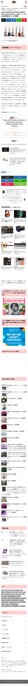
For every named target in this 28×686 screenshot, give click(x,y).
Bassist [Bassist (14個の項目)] (6, 591)
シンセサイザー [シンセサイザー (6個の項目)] (12, 603)
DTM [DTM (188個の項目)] (21, 591)
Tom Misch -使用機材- (13, 497)
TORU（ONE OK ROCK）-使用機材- (16, 462)
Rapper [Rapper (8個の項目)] (11, 595)
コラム (5, 630)
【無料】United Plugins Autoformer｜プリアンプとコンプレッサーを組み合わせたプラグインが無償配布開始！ (16, 455)
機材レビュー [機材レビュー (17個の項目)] (22, 607)
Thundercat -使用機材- (13, 437)
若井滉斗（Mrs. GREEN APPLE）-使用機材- (16, 468)
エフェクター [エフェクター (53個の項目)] (4, 599)
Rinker (16, 127)
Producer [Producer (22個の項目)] (7, 595)
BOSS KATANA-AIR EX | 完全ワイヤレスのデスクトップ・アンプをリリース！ (13, 565)
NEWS (4, 622)
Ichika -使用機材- (11, 480)
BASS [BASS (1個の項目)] (3, 591)
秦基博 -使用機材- (12, 474)
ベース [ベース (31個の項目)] (3, 605)
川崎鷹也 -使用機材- (12, 405)
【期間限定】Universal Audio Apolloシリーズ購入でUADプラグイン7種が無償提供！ (13, 543)
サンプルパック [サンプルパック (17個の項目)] (5, 603)
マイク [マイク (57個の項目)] (7, 605)
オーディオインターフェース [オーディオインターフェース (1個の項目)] (14, 599)
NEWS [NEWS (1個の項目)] (17, 593)
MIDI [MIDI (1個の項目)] (13, 593)
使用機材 (6, 639)
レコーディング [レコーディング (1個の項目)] (15, 607)
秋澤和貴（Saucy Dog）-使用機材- (16, 418)
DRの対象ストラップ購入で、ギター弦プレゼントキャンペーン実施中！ (13, 534)
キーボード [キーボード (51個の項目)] (23, 599)
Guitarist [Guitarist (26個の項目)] (3, 593)
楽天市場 (14, 134)
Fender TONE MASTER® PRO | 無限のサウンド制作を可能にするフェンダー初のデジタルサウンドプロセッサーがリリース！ (13, 576)
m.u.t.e (13, 682)
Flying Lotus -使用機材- (13, 424)
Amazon (14, 131)
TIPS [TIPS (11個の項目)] (23, 595)
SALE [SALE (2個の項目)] (16, 595)
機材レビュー (6, 648)
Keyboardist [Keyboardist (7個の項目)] (8, 593)
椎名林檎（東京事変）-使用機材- (16, 431)
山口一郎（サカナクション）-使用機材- (17, 518)
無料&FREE (6, 652)
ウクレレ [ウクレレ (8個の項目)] (18, 597)
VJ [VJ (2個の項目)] (2, 597)
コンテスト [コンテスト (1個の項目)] (8, 601)
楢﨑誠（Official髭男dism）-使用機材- (16, 412)
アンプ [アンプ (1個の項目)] (5, 597)
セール (5, 635)
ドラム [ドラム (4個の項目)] (18, 603)
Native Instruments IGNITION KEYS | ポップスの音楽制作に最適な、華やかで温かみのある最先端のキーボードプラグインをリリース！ (16, 447)
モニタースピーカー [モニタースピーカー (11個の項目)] (14, 605)
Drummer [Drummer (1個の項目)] (17, 591)
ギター (9, 172)
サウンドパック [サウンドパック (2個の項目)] (14, 601)
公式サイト (10, 112)
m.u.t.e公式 (9, 670)
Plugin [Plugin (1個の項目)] (3, 595)
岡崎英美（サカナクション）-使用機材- (17, 392)
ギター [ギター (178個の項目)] (3, 601)
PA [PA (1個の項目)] (20, 593)
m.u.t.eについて (7, 617)
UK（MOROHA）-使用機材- (14, 398)
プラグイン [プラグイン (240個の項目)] (23, 603)
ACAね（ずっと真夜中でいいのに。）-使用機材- (15, 511)
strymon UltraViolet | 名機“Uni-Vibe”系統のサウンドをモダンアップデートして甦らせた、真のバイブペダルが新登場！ (13, 554)
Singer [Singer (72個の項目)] (19, 595)
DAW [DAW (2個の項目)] (11, 591)
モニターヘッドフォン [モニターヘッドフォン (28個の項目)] (6, 607)
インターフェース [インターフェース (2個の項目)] (11, 597)
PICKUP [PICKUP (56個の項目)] (23, 593)
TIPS (4, 626)
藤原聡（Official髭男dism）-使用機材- (16, 504)
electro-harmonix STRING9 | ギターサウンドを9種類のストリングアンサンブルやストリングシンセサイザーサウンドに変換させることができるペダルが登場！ (14, 491)
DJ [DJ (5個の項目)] (13, 591)
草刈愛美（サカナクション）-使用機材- (17, 386)
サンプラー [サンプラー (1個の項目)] (21, 601)
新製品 (4, 172)
